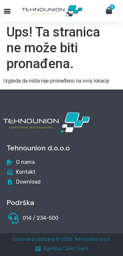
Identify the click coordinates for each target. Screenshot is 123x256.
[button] (7, 11)
